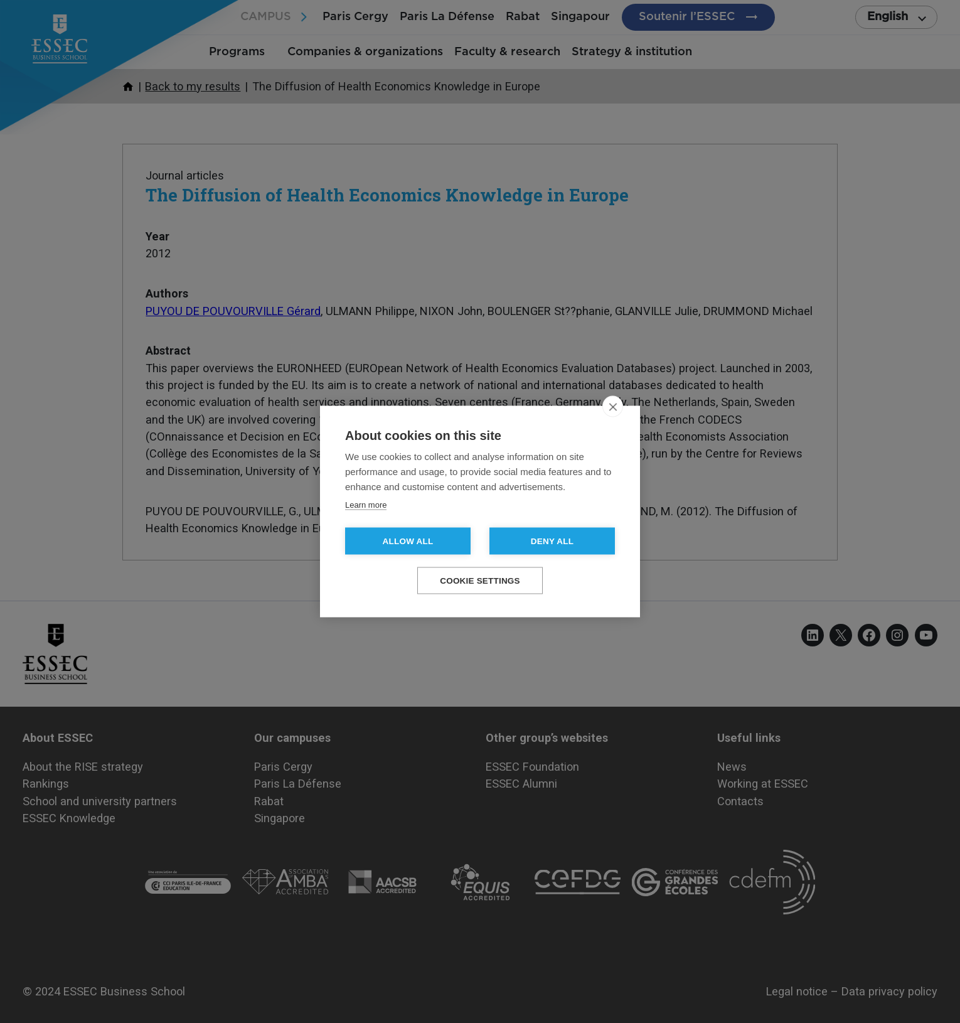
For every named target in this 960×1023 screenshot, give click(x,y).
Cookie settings (480, 581)
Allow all (408, 541)
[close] (612, 406)
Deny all (552, 541)
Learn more (366, 505)
